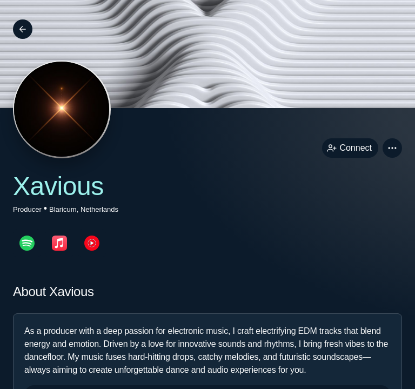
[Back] (22, 29)
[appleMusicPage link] (59, 243)
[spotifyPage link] (27, 243)
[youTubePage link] (92, 243)
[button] (392, 148)
